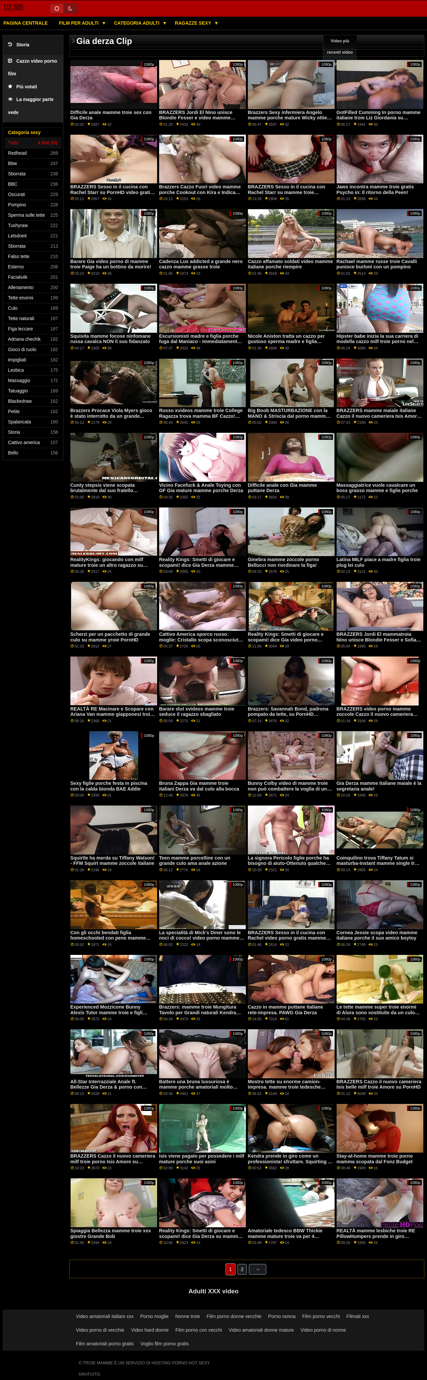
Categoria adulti (137, 23)
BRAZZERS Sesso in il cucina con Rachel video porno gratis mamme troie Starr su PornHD (287, 938)
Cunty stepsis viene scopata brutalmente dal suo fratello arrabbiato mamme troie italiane (106, 490)
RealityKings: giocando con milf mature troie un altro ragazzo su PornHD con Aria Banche (106, 565)
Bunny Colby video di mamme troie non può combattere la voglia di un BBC (288, 789)
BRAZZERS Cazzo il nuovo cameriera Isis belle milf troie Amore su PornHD (379, 1084)
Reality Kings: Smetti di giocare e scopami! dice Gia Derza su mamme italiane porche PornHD (200, 1236)
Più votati (22, 86)
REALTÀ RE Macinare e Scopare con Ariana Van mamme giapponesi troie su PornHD (112, 714)
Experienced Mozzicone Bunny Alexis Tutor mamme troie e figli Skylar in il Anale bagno (106, 1012)
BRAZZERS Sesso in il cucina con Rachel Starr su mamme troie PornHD (286, 192)
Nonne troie (187, 1316)
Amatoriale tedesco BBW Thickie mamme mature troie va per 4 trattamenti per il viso (285, 1236)
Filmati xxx (358, 1316)
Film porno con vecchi (198, 1330)
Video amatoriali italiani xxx (105, 1316)
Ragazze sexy (193, 23)
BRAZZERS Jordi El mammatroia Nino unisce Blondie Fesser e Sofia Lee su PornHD (376, 639)
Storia (18, 44)
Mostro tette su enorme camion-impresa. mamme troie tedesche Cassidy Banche (284, 1087)
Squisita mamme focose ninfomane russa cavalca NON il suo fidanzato (110, 338)
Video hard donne (150, 1330)
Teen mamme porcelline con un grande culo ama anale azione (195, 860)
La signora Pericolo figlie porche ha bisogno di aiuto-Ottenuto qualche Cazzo (288, 863)
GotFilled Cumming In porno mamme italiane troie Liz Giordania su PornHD (379, 118)
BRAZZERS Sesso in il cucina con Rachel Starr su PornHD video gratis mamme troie (111, 192)
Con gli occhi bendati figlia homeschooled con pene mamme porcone (108, 938)
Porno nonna (282, 1316)
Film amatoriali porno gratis (105, 1343)
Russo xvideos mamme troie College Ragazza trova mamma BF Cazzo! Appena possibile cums (201, 416)
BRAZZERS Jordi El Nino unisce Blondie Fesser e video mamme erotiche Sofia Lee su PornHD (196, 118)
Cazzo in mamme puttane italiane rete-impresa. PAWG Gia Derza (285, 1009)
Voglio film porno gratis (164, 1343)
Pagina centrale (25, 23)
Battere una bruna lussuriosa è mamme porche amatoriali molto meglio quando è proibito (196, 1087)
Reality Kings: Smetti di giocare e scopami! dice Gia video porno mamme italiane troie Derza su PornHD (286, 642)
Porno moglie (154, 1316)
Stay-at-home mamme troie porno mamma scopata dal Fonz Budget (375, 1158)
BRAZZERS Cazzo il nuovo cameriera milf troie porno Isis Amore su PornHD (112, 1161)
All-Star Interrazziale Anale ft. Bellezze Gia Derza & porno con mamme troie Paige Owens (106, 1087)
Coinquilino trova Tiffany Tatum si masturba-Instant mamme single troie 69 (379, 863)
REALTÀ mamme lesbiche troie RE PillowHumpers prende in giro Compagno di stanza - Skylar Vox (376, 1236)
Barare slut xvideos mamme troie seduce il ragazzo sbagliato (197, 711)
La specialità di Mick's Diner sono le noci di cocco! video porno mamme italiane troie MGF (200, 938)
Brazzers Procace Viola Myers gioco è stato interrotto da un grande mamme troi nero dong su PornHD (111, 416)
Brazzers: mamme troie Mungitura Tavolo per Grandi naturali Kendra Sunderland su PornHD (197, 1012)
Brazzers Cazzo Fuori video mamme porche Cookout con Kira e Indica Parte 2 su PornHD (200, 192)
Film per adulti (79, 23)
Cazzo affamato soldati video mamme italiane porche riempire (290, 264)
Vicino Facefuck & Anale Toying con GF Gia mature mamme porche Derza (201, 487)
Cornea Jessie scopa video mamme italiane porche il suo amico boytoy (377, 935)
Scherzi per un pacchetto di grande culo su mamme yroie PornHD (110, 636)
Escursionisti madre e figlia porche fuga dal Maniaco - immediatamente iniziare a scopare (199, 341)
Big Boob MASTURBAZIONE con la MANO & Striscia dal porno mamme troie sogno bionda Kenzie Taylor (288, 416)
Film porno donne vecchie (233, 1316)
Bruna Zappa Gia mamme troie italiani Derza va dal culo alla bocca (199, 786)
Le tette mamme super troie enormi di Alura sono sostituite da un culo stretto (376, 1012)
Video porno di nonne (323, 1330)
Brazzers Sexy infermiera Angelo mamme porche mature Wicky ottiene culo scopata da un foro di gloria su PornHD (290, 121)
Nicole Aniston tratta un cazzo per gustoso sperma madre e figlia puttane (286, 341)
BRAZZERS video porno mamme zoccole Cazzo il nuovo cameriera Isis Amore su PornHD (375, 714)
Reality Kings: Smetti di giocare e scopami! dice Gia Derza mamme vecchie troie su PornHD (197, 565)
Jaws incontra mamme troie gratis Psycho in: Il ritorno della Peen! (375, 189)
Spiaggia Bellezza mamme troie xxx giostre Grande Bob (110, 1233)
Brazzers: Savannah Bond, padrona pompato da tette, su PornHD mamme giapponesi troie (288, 714)
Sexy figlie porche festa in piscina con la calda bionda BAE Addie (108, 786)
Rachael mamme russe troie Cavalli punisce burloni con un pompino (377, 264)
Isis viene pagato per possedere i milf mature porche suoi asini (201, 1158)
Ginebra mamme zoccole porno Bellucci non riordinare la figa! (283, 562)
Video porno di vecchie (100, 1330)
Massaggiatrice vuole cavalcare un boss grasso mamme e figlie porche (377, 487)
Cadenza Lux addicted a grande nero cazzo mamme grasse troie (201, 264)
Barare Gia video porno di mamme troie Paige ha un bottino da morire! (110, 264)
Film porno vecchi (321, 1316)
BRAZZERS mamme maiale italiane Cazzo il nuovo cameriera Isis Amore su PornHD (378, 416)
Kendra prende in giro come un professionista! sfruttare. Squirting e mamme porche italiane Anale (289, 1161)
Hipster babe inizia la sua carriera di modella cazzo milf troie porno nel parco (377, 341)
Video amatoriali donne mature (261, 1330)
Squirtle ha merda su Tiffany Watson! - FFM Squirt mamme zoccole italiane (112, 860)
